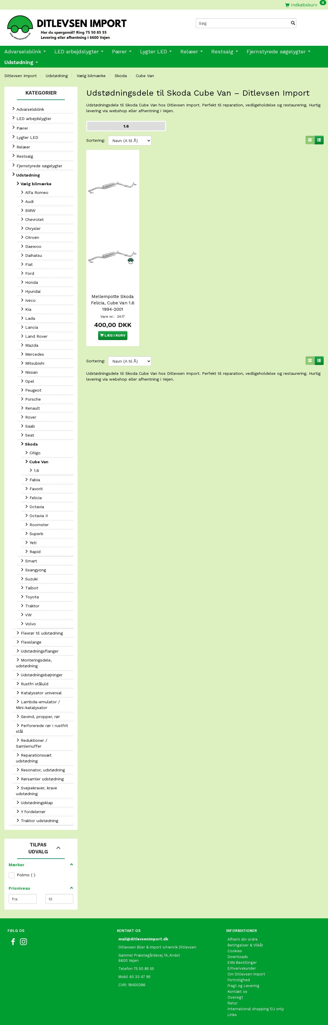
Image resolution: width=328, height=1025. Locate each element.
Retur (232, 1003)
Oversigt (235, 997)
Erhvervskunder (242, 968)
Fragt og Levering (243, 986)
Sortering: (95, 140)
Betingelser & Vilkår (245, 945)
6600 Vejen (128, 960)
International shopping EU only (256, 1009)
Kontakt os (237, 991)
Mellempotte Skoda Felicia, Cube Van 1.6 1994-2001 (112, 298)
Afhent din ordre (243, 939)
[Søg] (293, 23)
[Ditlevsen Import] (82, 25)
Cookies (235, 951)
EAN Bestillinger (242, 962)
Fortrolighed (239, 980)
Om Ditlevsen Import (246, 974)
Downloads (238, 957)
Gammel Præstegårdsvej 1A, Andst (149, 955)
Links (232, 1015)
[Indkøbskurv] (305, 5)
